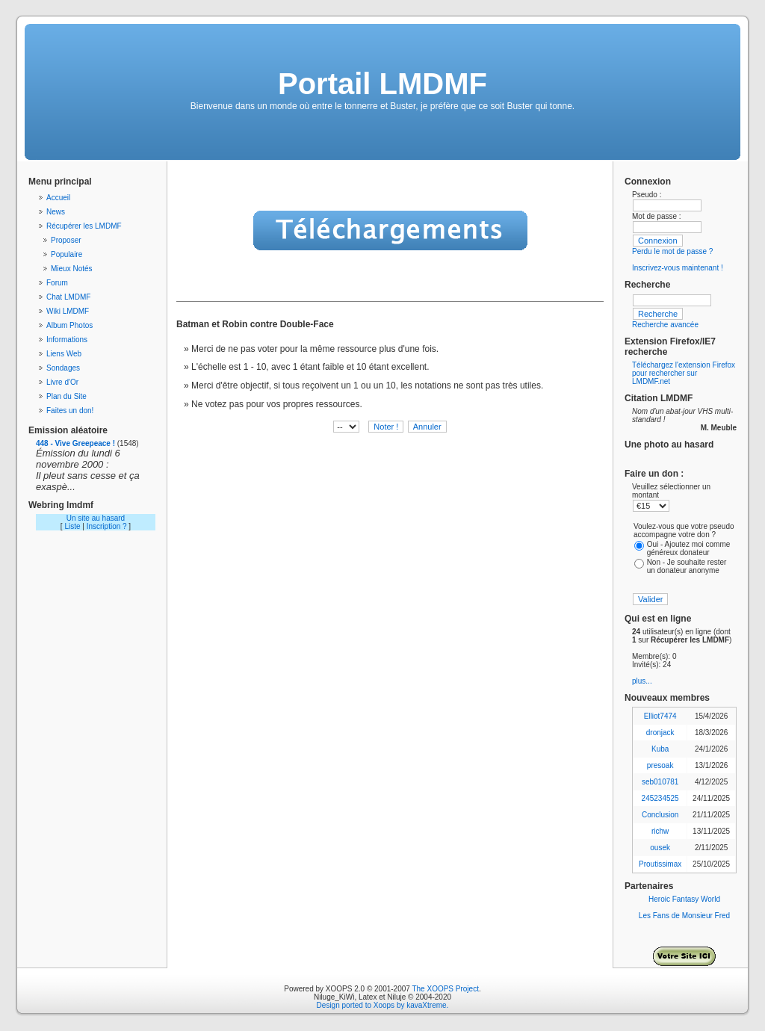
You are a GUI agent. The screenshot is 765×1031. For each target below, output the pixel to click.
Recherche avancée (665, 325)
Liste (72, 526)
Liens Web (63, 354)
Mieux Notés (72, 268)
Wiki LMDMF (67, 311)
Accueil (58, 197)
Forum (57, 283)
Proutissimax (660, 864)
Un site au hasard (95, 518)
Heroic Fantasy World (684, 899)
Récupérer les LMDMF (84, 226)
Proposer (66, 240)
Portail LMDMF (382, 83)
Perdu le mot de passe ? (672, 251)
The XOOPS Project (445, 989)
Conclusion (660, 815)
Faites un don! (69, 410)
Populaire (66, 254)
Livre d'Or (62, 382)
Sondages (63, 368)
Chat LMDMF (68, 297)
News (55, 212)
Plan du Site (66, 396)
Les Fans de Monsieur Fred (684, 915)
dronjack (660, 732)
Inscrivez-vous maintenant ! (677, 268)
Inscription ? (107, 526)
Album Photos (69, 325)
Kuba (660, 749)
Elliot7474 (660, 716)
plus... (642, 681)
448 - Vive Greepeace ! (75, 443)
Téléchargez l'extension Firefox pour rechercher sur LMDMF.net (683, 373)
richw (660, 831)
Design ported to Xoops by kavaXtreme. (383, 1005)
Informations (66, 339)
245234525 (660, 798)
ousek (660, 847)
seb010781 (660, 782)
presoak (660, 765)
